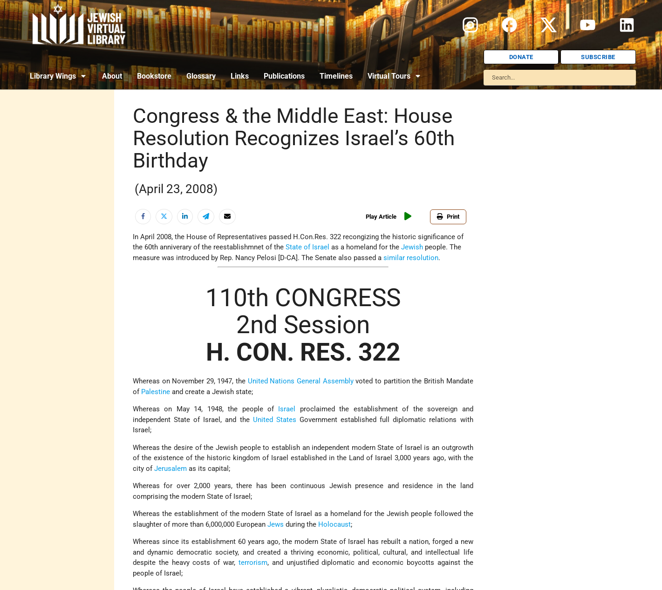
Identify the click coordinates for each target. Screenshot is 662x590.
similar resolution (410, 258)
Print (448, 216)
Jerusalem (170, 468)
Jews (275, 524)
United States (274, 420)
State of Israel (307, 247)
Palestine (155, 392)
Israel (286, 409)
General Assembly (325, 381)
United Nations (271, 381)
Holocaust (334, 524)
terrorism (253, 562)
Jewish (412, 247)
